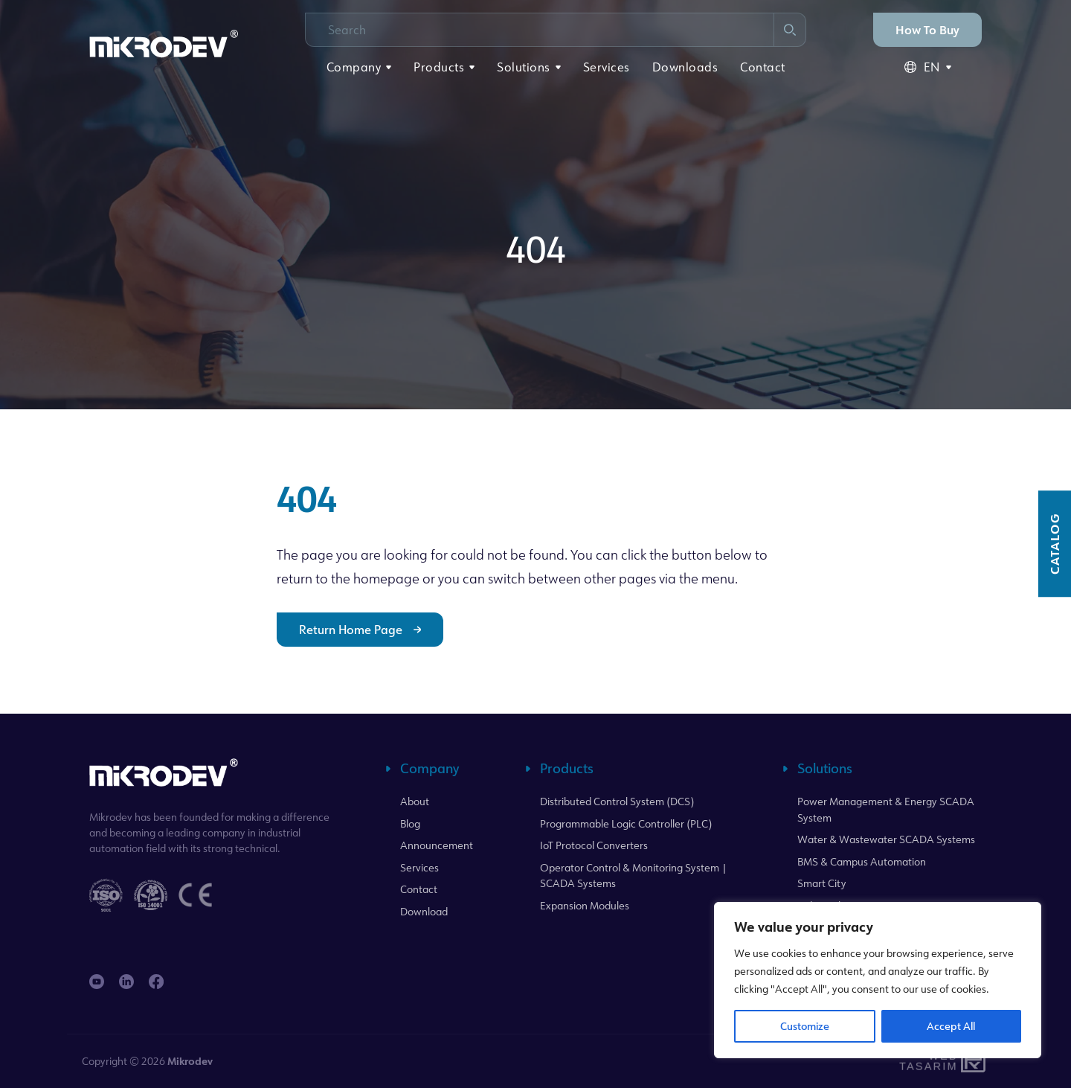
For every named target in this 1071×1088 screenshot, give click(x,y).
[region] (877, 980)
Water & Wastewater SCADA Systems (886, 839)
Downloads (685, 67)
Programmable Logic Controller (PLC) (626, 823)
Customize (804, 1026)
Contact (762, 67)
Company (354, 67)
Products (439, 67)
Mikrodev (190, 1061)
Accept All (951, 1026)
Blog (410, 823)
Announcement (436, 845)
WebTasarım (926, 1061)
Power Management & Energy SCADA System (885, 809)
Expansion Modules (584, 905)
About (414, 801)
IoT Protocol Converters (594, 845)
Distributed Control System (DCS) (617, 801)
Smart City (821, 883)
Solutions (523, 67)
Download (424, 911)
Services (606, 67)
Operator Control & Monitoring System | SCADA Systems (633, 875)
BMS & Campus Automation (861, 861)
